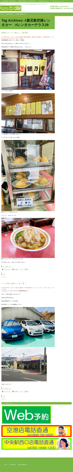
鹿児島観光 (38, 37)
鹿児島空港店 (9, 14)
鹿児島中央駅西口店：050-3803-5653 (27, 1)
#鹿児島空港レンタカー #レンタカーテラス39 (36, 287)
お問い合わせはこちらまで (58, 1)
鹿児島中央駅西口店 (20, 14)
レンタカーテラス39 (18, 38)
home (2, 14)
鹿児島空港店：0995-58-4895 (8, 1)
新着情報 (21, 37)
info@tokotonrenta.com (43, 1)
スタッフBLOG (15, 37)
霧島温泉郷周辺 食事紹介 (30, 37)
